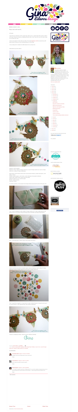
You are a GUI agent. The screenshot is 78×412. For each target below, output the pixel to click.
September (55, 99)
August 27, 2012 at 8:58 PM (24, 367)
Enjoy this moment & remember (58, 103)
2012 (53, 92)
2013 (53, 91)
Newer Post (12, 406)
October (54, 97)
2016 (53, 86)
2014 (53, 89)
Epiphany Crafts (34, 40)
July (54, 117)
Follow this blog (59, 210)
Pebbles (33, 346)
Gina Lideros (58, 68)
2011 (53, 128)
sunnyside (26, 348)
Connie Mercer (15, 360)
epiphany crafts (24, 346)
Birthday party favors (56, 108)
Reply (13, 363)
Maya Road (29, 346)
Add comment (12, 374)
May (54, 120)
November (55, 95)
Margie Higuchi (15, 367)
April (54, 121)
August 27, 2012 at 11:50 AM (24, 353)
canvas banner (18, 346)
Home (28, 406)
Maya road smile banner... (57, 105)
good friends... (55, 102)
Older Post (45, 406)
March (54, 123)
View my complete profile (55, 81)
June (54, 118)
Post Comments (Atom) (18, 408)
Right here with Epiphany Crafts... (59, 106)
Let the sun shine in (56, 113)
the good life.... (55, 110)
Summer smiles (55, 111)
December (55, 94)
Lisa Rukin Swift (15, 353)
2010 (53, 130)
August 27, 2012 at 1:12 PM (23, 360)
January (54, 126)
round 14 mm (37, 346)
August (54, 100)
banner (13, 346)
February (55, 125)
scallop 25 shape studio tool (19, 348)
